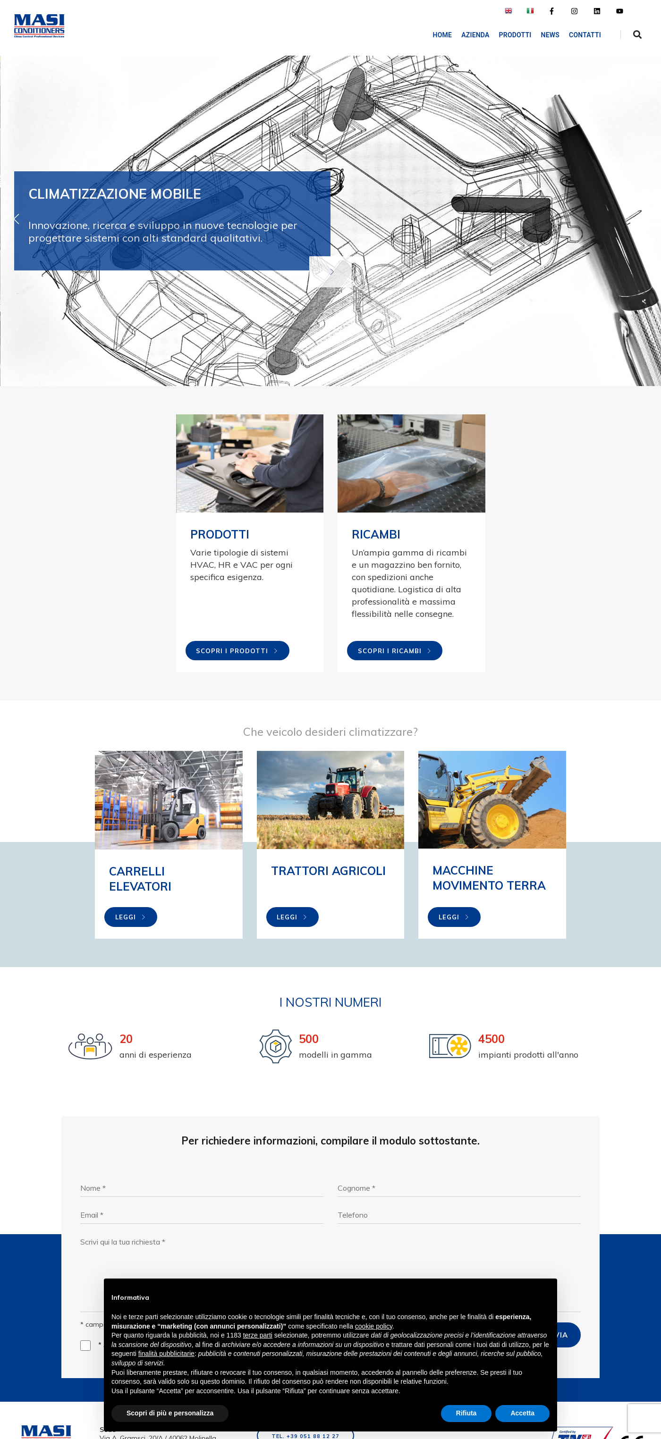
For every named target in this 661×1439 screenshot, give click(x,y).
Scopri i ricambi (395, 651)
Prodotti (515, 35)
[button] (644, 219)
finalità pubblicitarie (166, 1353)
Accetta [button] (522, 1413)
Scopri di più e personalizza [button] (170, 1413)
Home (442, 35)
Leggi (130, 917)
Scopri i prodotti (237, 651)
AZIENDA (475, 35)
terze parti (257, 1335)
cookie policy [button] (373, 1326)
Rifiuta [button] (466, 1413)
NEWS (550, 35)
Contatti (585, 35)
